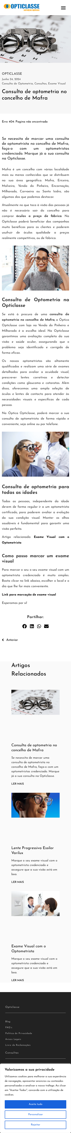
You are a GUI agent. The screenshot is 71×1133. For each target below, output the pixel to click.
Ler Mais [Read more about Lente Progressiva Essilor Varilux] (17, 882)
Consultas (40, 83)
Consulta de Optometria (17, 83)
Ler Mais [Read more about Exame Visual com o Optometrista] (17, 980)
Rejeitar (35, 1124)
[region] (35, 1098)
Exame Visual (57, 83)
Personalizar (35, 1114)
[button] (63, 8)
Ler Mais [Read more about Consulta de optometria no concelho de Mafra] (17, 784)
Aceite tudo (35, 1104)
